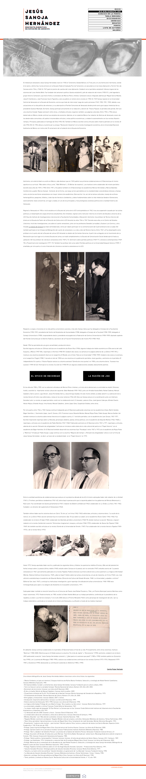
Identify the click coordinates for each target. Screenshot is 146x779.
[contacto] (73, 776)
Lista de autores (112, 28)
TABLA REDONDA (113, 16)
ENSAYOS (116, 23)
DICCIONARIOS (114, 18)
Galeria (117, 30)
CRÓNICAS (116, 21)
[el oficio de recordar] (46, 376)
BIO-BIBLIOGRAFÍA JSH (110, 11)
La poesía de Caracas (36, 227)
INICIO (118, 9)
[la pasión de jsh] (99, 376)
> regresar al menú (116, 767)
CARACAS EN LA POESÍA (109, 14)
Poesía (117, 25)
